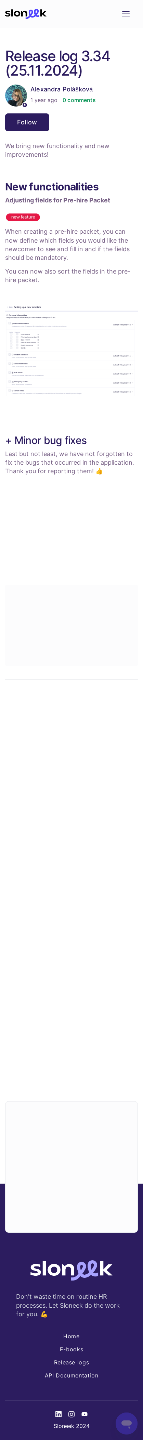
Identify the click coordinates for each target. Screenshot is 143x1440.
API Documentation (72, 1375)
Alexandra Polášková (61, 89)
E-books (71, 1349)
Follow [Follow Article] (27, 122)
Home (71, 1336)
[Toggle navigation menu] (126, 14)
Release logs (71, 1362)
